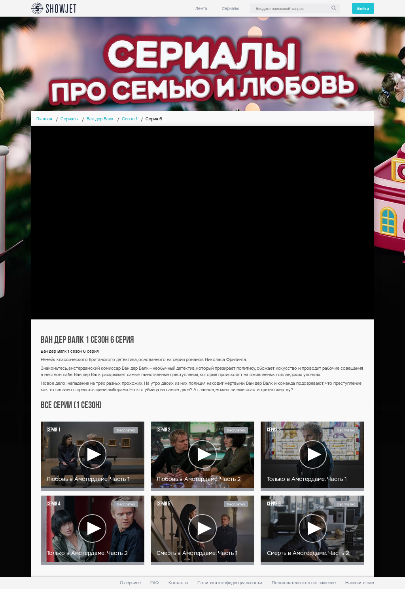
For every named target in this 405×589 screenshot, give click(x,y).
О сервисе (130, 582)
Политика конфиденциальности (229, 582)
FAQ (154, 582)
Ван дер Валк (100, 119)
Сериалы (230, 8)
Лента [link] (201, 8)
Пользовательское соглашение (304, 582)
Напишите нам (359, 582)
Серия (54, 430)
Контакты (178, 582)
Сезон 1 (129, 119)
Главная (44, 119)
